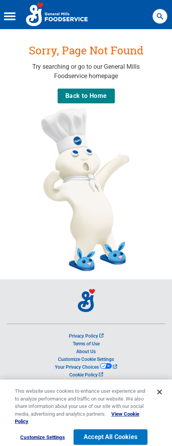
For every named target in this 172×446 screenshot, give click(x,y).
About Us (86, 351)
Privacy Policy (86, 336)
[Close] (159, 395)
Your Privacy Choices (86, 367)
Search (160, 12)
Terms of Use (86, 344)
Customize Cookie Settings (86, 359)
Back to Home (86, 95)
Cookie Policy (86, 375)
